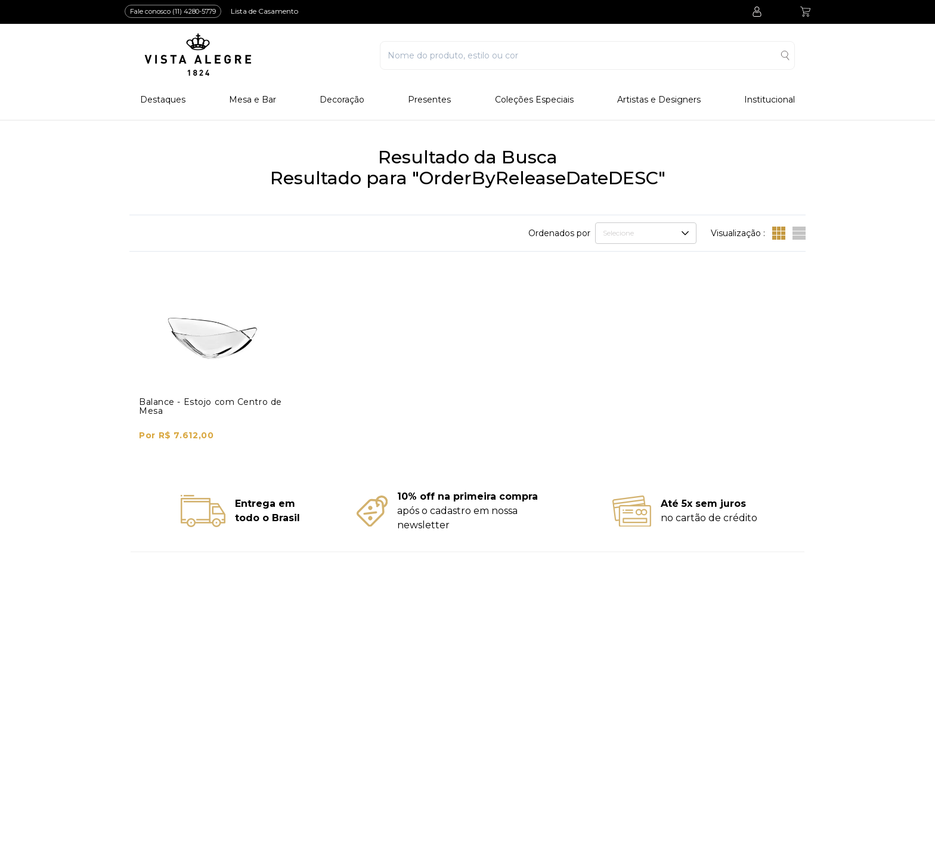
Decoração (342, 100)
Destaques (162, 100)
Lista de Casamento (264, 11)
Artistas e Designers (659, 100)
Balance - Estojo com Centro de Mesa (210, 406)
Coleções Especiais (534, 100)
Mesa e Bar (252, 100)
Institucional (769, 100)
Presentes (429, 100)
